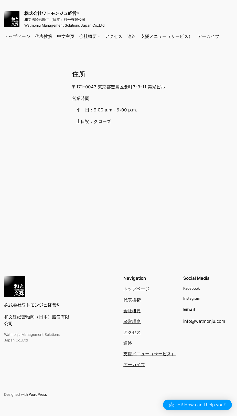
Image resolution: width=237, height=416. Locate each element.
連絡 (127, 342)
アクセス (132, 332)
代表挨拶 (132, 299)
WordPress (38, 394)
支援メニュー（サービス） (149, 353)
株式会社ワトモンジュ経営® (51, 13)
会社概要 (132, 310)
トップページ (136, 288)
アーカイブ (134, 364)
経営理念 (132, 321)
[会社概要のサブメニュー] (99, 36)
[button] (197, 405)
